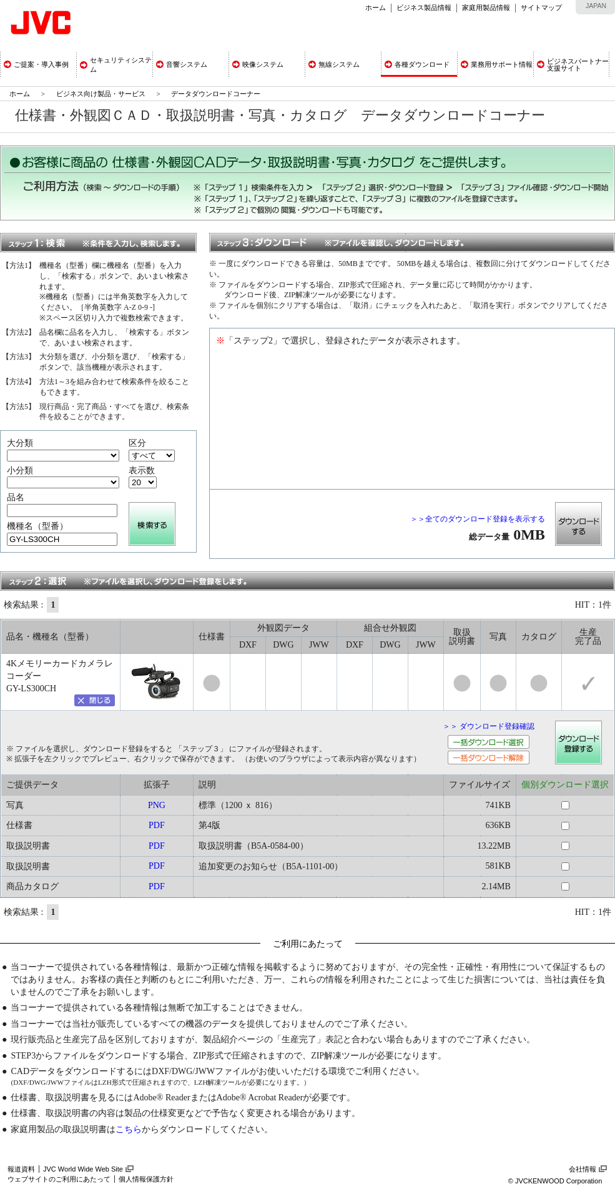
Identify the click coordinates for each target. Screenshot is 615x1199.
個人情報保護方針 (146, 1179)
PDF (157, 825)
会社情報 (582, 1169)
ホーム (375, 7)
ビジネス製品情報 (423, 7)
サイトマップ (541, 7)
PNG (156, 805)
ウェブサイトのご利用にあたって (59, 1179)
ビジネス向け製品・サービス (101, 93)
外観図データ (283, 628)
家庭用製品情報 (486, 7)
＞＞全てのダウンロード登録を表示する (477, 519)
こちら (129, 1129)
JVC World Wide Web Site (83, 1169)
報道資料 (21, 1169)
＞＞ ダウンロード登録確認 (488, 726)
